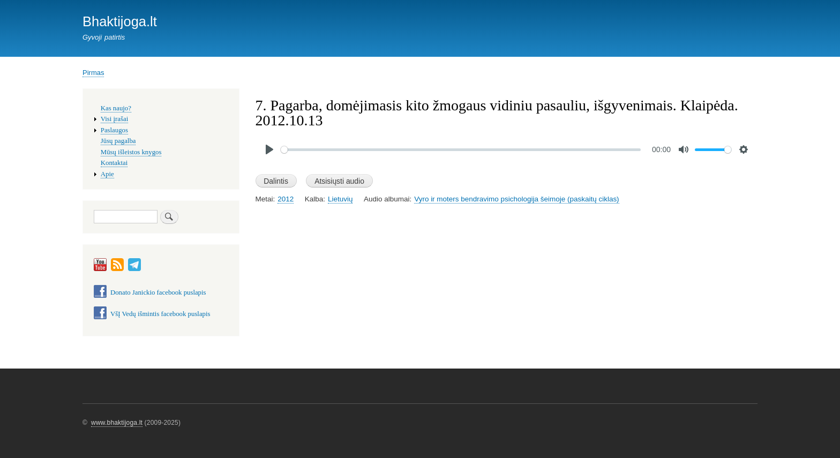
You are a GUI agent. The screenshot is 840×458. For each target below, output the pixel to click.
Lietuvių (340, 199)
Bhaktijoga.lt (119, 21)
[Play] (269, 149)
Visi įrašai (114, 119)
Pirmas (93, 73)
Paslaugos (114, 130)
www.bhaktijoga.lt (116, 422)
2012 (286, 199)
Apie (107, 174)
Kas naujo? (116, 108)
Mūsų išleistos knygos (131, 152)
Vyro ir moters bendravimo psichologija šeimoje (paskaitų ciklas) (516, 199)
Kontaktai (114, 163)
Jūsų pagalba (118, 141)
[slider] (461, 150)
